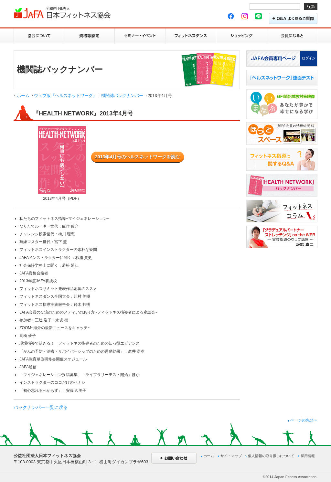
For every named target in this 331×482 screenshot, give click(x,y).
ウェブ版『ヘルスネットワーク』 (65, 95)
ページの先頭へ (302, 420)
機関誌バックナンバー (122, 95)
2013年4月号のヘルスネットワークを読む (137, 156)
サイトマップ (231, 456)
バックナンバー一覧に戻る (41, 407)
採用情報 (308, 456)
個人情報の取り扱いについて (271, 456)
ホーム (23, 95)
